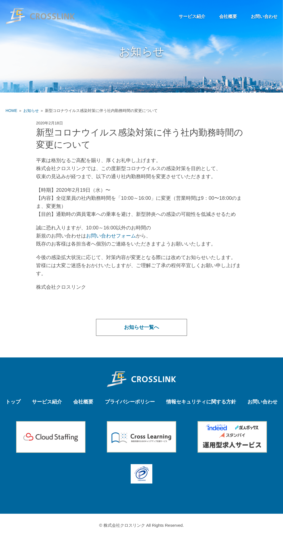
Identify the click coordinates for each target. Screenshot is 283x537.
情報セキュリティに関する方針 (201, 402)
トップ (13, 402)
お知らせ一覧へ (141, 327)
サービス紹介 (192, 16)
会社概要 (228, 16)
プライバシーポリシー (130, 402)
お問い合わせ (264, 16)
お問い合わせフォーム (111, 236)
